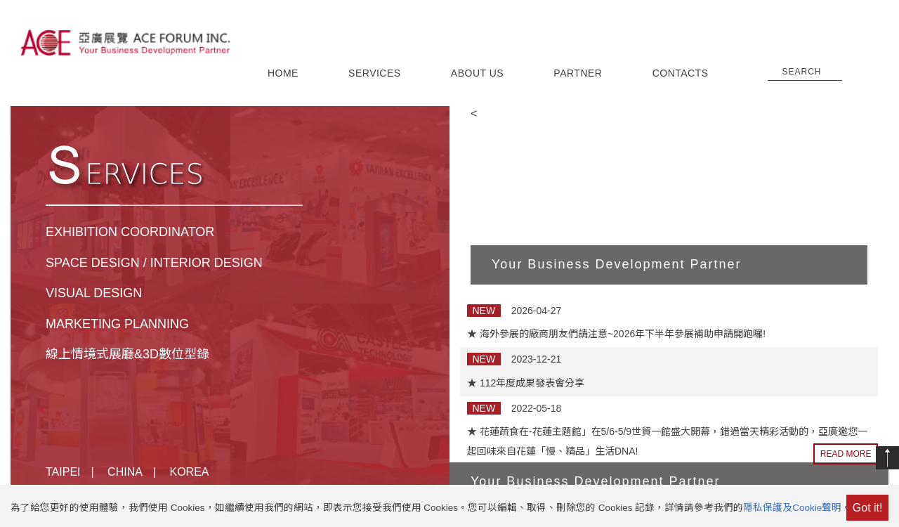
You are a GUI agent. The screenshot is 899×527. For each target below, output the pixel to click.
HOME (283, 73)
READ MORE (846, 454)
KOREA (189, 472)
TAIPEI (63, 472)
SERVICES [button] (374, 73)
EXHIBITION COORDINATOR (130, 232)
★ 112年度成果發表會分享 (525, 383)
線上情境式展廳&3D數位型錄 (127, 354)
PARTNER (577, 73)
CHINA (125, 472)
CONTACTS (680, 73)
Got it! (868, 508)
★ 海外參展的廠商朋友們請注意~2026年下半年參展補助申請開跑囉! (616, 333)
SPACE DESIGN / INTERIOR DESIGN (154, 263)
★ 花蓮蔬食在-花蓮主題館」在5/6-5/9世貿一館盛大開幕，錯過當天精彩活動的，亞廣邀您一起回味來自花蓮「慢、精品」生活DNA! (667, 441)
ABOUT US (477, 73)
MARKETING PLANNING (117, 324)
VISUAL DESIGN (94, 293)
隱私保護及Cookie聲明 (792, 507)
